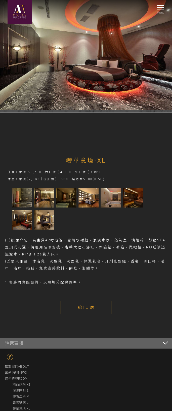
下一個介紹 (99, 325)
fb (10, 357)
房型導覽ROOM (16, 378)
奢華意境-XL (21, 408)
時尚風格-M (21, 396)
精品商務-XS (21, 384)
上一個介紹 (72, 325)
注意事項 (14, 343)
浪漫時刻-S (20, 390)
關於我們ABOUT (17, 366)
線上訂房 (86, 307)
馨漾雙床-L (20, 402)
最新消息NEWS (16, 372)
